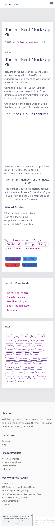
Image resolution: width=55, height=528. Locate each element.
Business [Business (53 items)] (10, 341)
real (9, 248)
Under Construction (10, 501)
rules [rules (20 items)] (18, 368)
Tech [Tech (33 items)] (25, 368)
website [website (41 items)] (41, 377)
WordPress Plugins (17, 301)
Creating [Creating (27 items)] (10, 345)
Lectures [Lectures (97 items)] (34, 359)
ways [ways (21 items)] (25, 377)
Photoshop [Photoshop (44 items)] (28, 363)
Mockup (29, 244)
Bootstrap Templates (19, 305)
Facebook (13, 259)
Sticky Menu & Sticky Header (15, 497)
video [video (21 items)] (17, 377)
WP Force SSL (8, 483)
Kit (19, 244)
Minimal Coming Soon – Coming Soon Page (21, 494)
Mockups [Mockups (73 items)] (17, 363)
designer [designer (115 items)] (39, 345)
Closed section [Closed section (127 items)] (22, 341)
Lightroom (6, 469)
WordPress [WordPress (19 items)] (10, 381)
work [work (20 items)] (20, 381)
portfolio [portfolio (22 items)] (39, 363)
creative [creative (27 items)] (19, 345)
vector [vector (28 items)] (9, 377)
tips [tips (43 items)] (32, 368)
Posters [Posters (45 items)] (9, 368)
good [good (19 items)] (40, 350)
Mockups (43, 244)
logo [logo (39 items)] (8, 363)
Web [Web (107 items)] (32, 377)
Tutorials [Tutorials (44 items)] (18, 372)
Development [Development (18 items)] (22, 350)
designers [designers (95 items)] (10, 350)
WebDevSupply (34, 42)
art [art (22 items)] (16, 336)
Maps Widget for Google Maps (15, 490)
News (22, 42)
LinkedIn (29, 264)
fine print (15, 518)
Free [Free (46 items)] (32, 350)
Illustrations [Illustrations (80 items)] (11, 359)
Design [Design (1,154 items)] (29, 345)
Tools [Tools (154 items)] (40, 368)
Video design (32, 248)
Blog (4, 444)
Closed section (21, 240)
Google (13, 264)
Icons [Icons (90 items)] (27, 354)
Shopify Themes (16, 297)
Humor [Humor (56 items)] (18, 354)
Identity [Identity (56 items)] (36, 354)
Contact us (6, 441)
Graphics (12, 310)
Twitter (29, 259)
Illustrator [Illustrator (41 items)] (23, 359)
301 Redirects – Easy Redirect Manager (19, 487)
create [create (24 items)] (41, 341)
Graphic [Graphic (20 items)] (9, 354)
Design (37, 240)
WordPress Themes (17, 292)
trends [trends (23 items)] (9, 372)
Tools (18, 248)
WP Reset (6, 504)
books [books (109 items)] (41, 336)
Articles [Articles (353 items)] (24, 336)
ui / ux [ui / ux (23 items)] (40, 372)
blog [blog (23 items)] (33, 336)
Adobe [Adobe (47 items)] (9, 336)
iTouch (10, 244)
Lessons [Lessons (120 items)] (44, 359)
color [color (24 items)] (33, 341)
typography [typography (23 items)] (30, 372)
